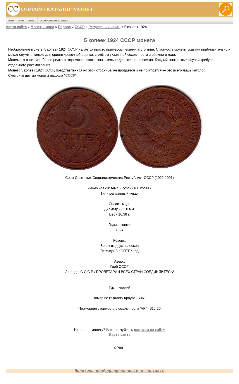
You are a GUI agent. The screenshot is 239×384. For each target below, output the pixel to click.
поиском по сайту (149, 330)
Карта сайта (16, 27)
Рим (11, 20)
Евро (31, 20)
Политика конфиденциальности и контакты (119, 371)
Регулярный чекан (104, 27)
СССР (79, 27)
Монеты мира (42, 27)
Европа (64, 27)
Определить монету (54, 20)
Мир (21, 20)
